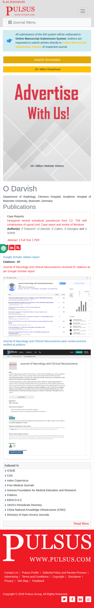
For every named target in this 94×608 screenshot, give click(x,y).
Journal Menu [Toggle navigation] (22, 22)
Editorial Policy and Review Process (65, 572)
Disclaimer (74, 576)
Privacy (8, 580)
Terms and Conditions (35, 576)
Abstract (13, 240)
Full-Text (26, 240)
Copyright (58, 576)
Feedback (38, 580)
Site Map (22, 580)
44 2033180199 (14, 1)
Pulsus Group (33, 594)
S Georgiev (71, 228)
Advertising (11, 576)
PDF (37, 240)
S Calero (57, 228)
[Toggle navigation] (82, 11)
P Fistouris (28, 228)
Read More (81, 523)
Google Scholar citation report (21, 257)
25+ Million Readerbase (47, 69)
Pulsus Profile (30, 572)
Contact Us (11, 572)
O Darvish (43, 228)
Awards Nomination (47, 59)
